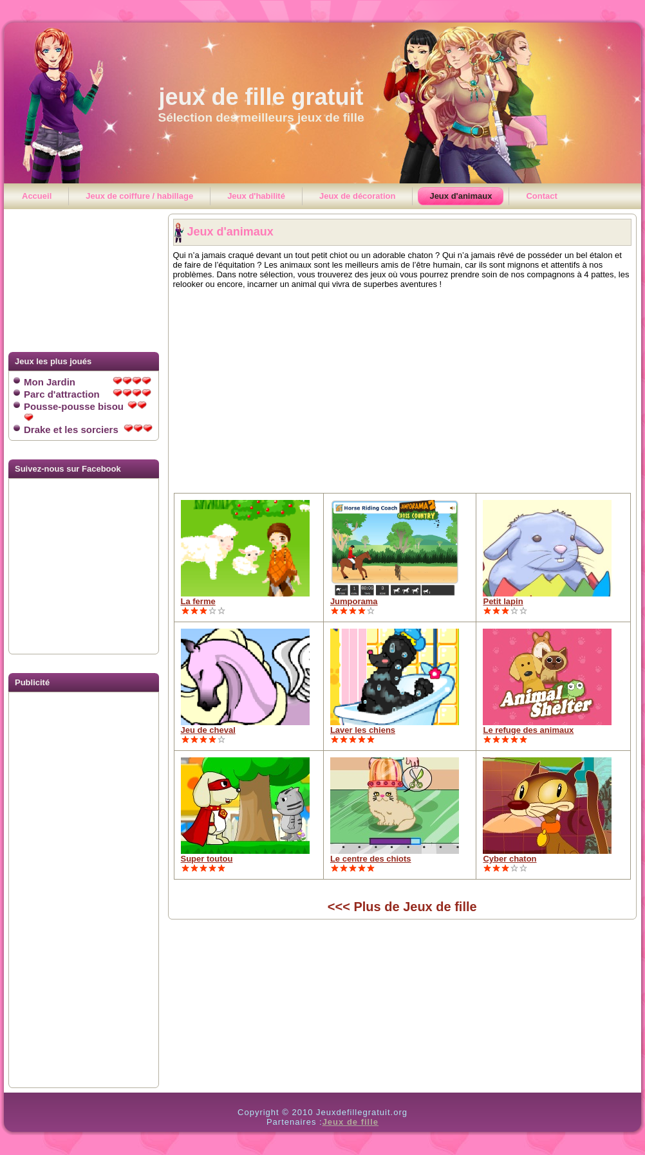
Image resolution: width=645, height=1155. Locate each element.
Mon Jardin (87, 381)
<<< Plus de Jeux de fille (402, 907)
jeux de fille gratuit (260, 97)
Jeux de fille (350, 1122)
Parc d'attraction (87, 394)
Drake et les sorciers (88, 429)
